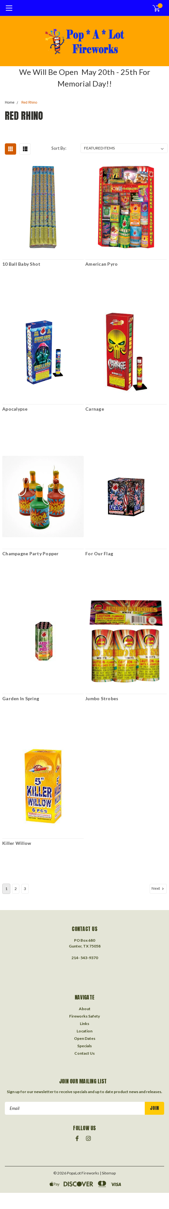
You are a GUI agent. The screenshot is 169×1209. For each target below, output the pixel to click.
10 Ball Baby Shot (21, 264)
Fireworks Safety (84, 1016)
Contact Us (84, 1053)
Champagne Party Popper (30, 553)
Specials (84, 1045)
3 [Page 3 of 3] (25, 888)
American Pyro (101, 264)
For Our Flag (99, 553)
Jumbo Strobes (101, 698)
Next (158, 888)
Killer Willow (16, 843)
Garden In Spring (20, 698)
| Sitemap (108, 1173)
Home (10, 102)
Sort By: (58, 148)
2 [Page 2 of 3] (16, 888)
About (84, 1008)
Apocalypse (15, 409)
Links (84, 1023)
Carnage (94, 409)
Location (84, 1031)
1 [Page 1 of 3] (6, 888)
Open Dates (84, 1038)
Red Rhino (29, 102)
